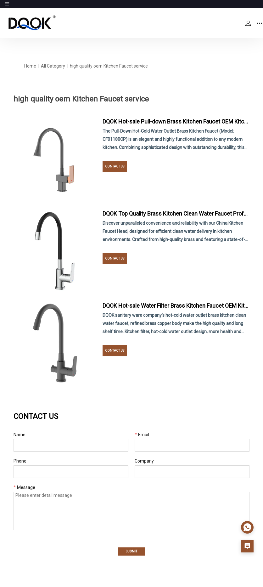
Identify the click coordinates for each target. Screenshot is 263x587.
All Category (53, 66)
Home (30, 66)
